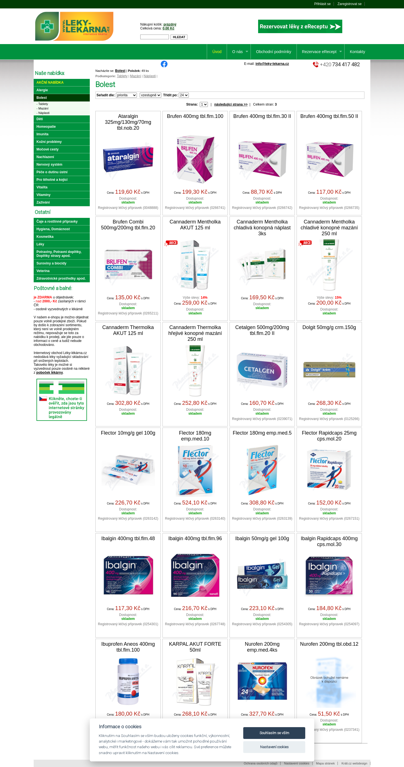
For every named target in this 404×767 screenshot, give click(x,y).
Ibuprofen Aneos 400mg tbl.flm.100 (128, 647)
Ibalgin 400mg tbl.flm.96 (195, 538)
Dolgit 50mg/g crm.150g (329, 327)
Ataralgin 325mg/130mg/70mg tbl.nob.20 (128, 122)
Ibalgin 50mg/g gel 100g (262, 538)
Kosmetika (45, 237)
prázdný (170, 24)
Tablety (122, 76)
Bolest (120, 71)
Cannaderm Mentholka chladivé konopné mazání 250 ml (329, 227)
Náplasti (150, 76)
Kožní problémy (49, 142)
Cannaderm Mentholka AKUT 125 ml (195, 224)
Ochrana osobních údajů (260, 763)
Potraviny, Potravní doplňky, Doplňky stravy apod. (58, 254)
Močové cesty (47, 149)
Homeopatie (46, 127)
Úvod (217, 51)
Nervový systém (49, 164)
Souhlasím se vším (274, 733)
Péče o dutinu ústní (52, 172)
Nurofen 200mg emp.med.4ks (262, 647)
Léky (40, 244)
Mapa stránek (325, 763)
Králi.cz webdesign (354, 763)
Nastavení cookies (296, 763)
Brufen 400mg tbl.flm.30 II (262, 116)
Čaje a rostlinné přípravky (57, 221)
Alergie (42, 90)
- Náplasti (42, 113)
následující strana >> (231, 104)
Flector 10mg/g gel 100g (128, 433)
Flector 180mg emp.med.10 (195, 436)
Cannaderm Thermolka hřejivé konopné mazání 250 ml (195, 333)
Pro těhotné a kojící (52, 180)
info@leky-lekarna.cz (272, 64)
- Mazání (42, 108)
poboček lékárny (49, 373)
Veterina (43, 271)
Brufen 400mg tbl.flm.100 (195, 116)
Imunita (42, 134)
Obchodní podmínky (273, 51)
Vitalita (41, 187)
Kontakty (357, 51)
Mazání (135, 76)
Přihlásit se (322, 4)
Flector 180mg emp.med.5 (262, 433)
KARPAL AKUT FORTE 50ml (195, 647)
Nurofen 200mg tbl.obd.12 (329, 644)
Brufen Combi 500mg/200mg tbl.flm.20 (128, 224)
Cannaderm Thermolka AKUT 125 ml (128, 330)
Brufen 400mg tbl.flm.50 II (329, 116)
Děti (39, 119)
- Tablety (42, 104)
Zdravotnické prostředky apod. (61, 278)
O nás (237, 51)
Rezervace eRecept (319, 51)
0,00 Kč (168, 28)
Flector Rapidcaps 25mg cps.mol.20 (329, 436)
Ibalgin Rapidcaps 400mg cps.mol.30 (329, 541)
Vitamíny (43, 195)
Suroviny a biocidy (51, 263)
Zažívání (43, 202)
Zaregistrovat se (350, 4)
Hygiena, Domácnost (53, 229)
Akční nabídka (50, 83)
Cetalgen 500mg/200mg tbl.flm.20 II (262, 330)
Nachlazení (45, 157)
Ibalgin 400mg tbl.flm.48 (128, 538)
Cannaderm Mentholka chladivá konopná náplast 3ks (262, 227)
